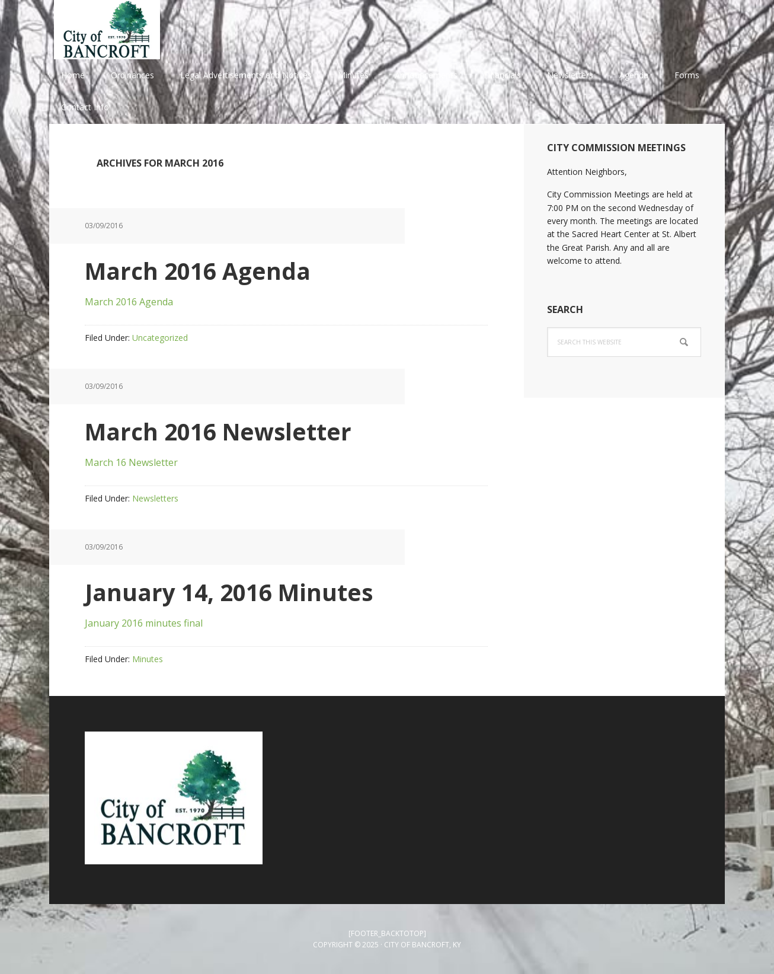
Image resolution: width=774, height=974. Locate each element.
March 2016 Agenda (207, 270)
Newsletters (155, 498)
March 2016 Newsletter (229, 431)
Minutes (147, 659)
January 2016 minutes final (144, 623)
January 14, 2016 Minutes (240, 591)
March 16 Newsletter (131, 462)
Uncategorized (160, 337)
